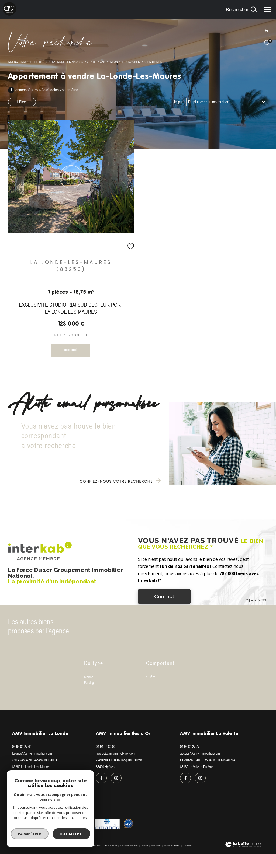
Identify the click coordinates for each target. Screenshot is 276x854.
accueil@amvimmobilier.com (200, 753)
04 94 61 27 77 (189, 746)
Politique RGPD (172, 845)
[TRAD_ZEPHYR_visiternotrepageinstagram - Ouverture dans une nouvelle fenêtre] (32, 778)
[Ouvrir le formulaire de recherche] (241, 9)
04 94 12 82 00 (105, 746)
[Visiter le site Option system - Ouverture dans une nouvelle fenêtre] (128, 823)
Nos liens (156, 845)
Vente (91, 62)
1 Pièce (21, 102)
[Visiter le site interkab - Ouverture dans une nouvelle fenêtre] (30, 824)
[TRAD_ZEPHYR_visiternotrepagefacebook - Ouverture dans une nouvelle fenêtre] (17, 778)
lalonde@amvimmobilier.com (32, 753)
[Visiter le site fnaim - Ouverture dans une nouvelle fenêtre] (59, 823)
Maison (88, 677)
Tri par (178, 102)
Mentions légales (129, 845)
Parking (89, 683)
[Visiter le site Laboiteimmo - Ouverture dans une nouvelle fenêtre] (243, 845)
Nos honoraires (94, 845)
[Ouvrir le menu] (267, 9)
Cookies (188, 845)
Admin (145, 845)
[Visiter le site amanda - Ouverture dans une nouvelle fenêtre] (107, 824)
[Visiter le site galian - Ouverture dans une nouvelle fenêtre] (80, 822)
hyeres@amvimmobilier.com (115, 753)
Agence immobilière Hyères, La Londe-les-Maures (45, 62)
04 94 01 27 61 (22, 746)
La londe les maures (124, 62)
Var (102, 62)
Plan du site (111, 845)
